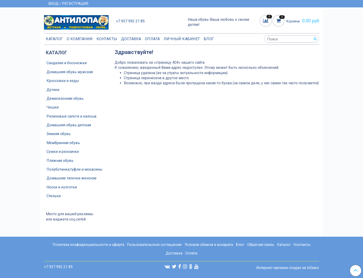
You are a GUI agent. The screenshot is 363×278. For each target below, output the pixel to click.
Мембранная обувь (63, 143)
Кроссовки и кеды (63, 81)
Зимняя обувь (59, 134)
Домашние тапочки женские (72, 178)
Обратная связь (260, 244)
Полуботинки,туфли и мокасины (74, 169)
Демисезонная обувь (65, 98)
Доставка (131, 39)
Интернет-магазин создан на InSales (287, 268)
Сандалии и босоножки (67, 63)
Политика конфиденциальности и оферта (88, 244)
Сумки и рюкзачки (63, 151)
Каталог (54, 39)
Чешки (53, 107)
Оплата (152, 39)
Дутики (53, 90)
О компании (80, 39)
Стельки (54, 196)
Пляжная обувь (60, 160)
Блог (209, 39)
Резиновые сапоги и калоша (71, 116)
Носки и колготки (62, 187)
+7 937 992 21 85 (130, 21)
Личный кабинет (182, 39)
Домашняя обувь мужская (70, 72)
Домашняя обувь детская (69, 125)
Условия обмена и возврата (209, 244)
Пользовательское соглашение (154, 244)
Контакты (107, 39)
